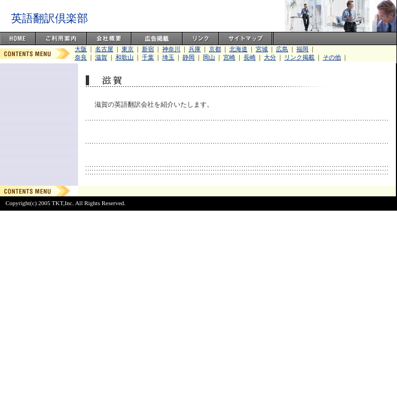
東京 (128, 49)
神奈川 (171, 49)
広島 (282, 49)
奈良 (81, 57)
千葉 (148, 57)
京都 (215, 49)
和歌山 (124, 57)
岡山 (209, 57)
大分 (270, 57)
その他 (332, 57)
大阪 (81, 49)
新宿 (148, 49)
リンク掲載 (299, 57)
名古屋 (104, 49)
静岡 (189, 57)
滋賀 (101, 57)
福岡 (302, 49)
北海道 (238, 49)
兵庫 (195, 49)
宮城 (262, 49)
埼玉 (168, 57)
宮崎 (229, 57)
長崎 (250, 57)
